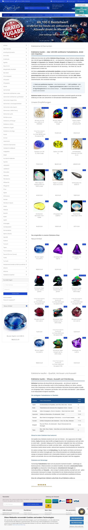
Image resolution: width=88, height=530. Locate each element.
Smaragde (6, 223)
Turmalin (5, 261)
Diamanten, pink (8, 114)
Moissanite (6, 182)
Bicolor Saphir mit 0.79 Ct (39, 257)
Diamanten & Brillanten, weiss (11, 93)
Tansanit (5, 244)
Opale (5, 192)
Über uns (6, 15)
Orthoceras (6, 196)
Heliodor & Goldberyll (9, 148)
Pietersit (5, 209)
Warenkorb (69, 514)
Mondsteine (6, 179)
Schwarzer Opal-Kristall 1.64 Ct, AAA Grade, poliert (58, 352)
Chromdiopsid (7, 76)
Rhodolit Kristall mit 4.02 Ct (77, 320)
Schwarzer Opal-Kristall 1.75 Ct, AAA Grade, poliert (77, 289)
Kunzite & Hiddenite (9, 158)
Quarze (5, 213)
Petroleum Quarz (8, 203)
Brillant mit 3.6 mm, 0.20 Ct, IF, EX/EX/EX (39, 122)
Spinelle (5, 237)
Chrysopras (6, 83)
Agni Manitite (7, 48)
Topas (5, 247)
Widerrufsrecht (28, 513)
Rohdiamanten (7, 117)
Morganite (6, 185)
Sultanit (5, 240)
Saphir (5, 220)
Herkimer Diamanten (9, 144)
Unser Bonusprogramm (57, 1)
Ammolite (6, 55)
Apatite (5, 62)
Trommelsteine (7, 250)
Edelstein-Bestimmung (35, 15)
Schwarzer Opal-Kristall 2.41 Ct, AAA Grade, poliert (58, 321)
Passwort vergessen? (9, 300)
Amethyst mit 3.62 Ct (58, 257)
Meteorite (6, 175)
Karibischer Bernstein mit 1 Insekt (39, 215)
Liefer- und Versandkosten (31, 514)
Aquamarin (6, 66)
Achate (5, 45)
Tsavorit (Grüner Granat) (10, 254)
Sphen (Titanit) (7, 233)
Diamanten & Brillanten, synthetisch (13, 96)
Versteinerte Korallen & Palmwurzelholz (14, 264)
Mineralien (6, 172)
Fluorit (5, 134)
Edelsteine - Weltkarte (52, 15)
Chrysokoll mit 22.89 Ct (58, 214)
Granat (5, 138)
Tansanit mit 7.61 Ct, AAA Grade (39, 152)
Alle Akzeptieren (76, 518)
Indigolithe (6, 151)
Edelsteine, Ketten (8, 124)
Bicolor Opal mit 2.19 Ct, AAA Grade (58, 122)
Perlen (5, 206)
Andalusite (6, 59)
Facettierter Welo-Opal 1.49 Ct (76, 214)
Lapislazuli (6, 168)
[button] (5, 30)
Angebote (47, 514)
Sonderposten (7, 226)
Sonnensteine (7, 230)
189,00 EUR (15, 339)
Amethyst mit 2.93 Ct (76, 257)
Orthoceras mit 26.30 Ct (76, 183)
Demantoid (6, 90)
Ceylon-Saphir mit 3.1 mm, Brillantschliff (76, 122)
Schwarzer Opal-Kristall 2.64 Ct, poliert (58, 289)
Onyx (4, 189)
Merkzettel (81, 1)
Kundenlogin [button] (71, 1)
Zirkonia (5, 271)
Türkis (5, 257)
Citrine (5, 86)
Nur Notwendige (76, 522)
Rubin (5, 216)
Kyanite (5, 162)
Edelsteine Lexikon (18, 15)
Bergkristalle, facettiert (9, 69)
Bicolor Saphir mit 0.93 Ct (39, 351)
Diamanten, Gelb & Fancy (10, 110)
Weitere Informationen (76, 526)
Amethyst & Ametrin (9, 52)
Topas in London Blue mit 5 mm (58, 183)
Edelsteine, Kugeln (8, 127)
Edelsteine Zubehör (8, 274)
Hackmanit (6, 141)
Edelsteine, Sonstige (9, 131)
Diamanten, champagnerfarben (12, 103)
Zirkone (5, 268)
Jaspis (5, 155)
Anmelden (15, 293)
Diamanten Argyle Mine (10, 100)
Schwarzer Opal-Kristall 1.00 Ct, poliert (39, 289)
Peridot (5, 199)
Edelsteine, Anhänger (9, 120)
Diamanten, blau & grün (10, 107)
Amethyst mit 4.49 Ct (76, 351)
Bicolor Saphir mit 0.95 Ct (15, 336)
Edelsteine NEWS (68, 15)
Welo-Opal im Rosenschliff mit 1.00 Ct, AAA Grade (39, 184)
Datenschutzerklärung (18, 524)
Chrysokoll (6, 79)
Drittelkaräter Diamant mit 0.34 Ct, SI (76, 153)
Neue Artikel (48, 513)
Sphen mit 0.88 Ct (58, 152)
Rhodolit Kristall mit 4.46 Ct (39, 320)
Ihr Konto (68, 513)
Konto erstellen (7, 297)
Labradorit (6, 165)
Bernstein (6, 72)
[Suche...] (26, 8)
